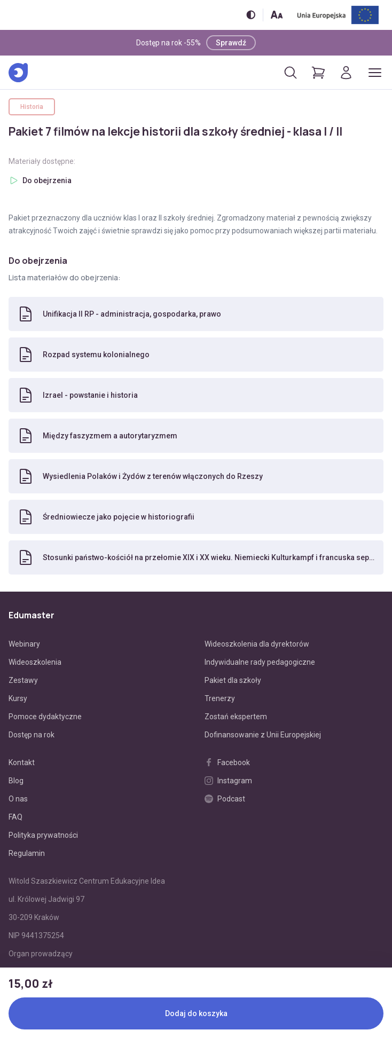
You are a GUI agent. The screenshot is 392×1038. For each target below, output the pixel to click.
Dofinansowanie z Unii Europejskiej (263, 734)
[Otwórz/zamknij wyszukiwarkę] (290, 72)
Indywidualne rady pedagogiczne (260, 662)
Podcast (225, 799)
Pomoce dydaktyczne (45, 716)
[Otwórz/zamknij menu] (374, 72)
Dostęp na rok (31, 734)
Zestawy (23, 680)
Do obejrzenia (47, 180)
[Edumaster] (18, 72)
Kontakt (22, 762)
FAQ (15, 817)
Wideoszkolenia (35, 662)
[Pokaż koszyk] (318, 72)
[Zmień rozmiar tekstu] (277, 15)
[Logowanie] (346, 72)
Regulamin (27, 853)
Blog (16, 780)
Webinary (24, 644)
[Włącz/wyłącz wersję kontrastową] (250, 14)
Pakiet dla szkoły (233, 680)
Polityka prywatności (43, 835)
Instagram (228, 780)
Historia (31, 107)
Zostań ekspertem (236, 716)
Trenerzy (220, 698)
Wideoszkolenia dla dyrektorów (257, 644)
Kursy (18, 698)
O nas (18, 799)
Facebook (227, 762)
